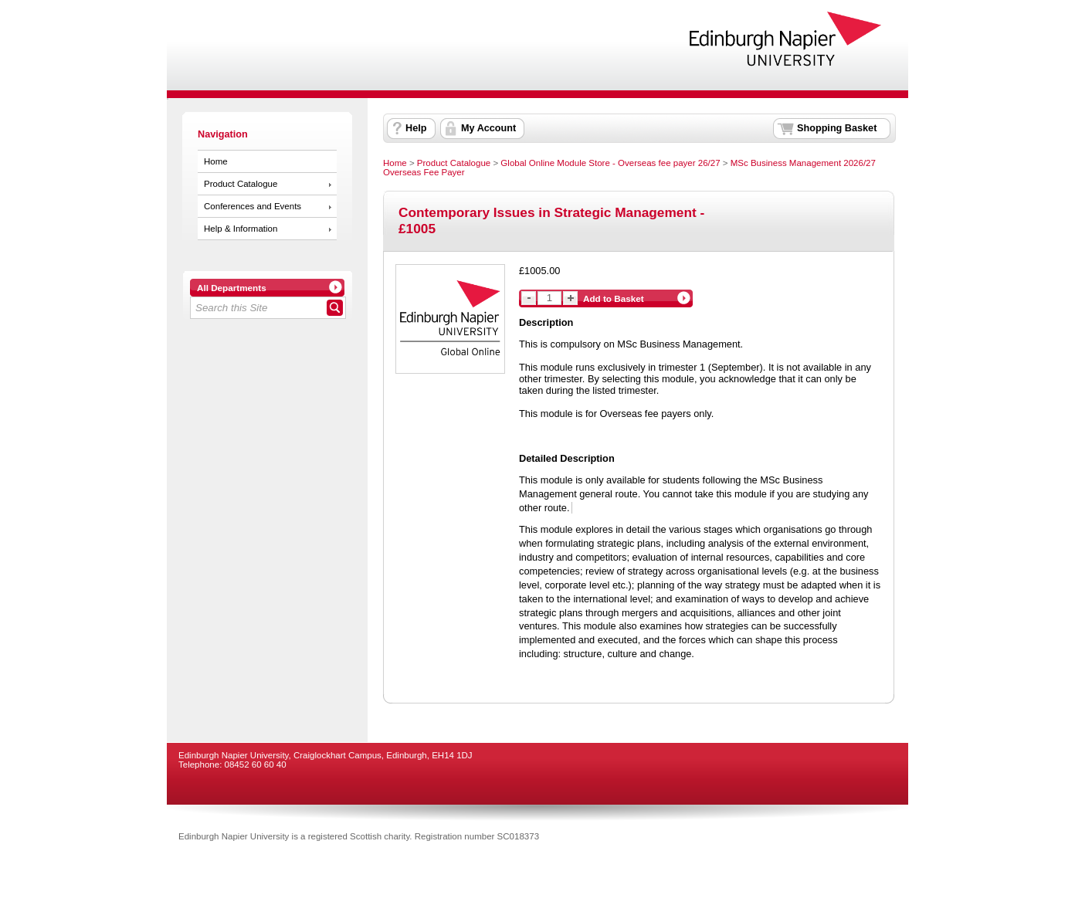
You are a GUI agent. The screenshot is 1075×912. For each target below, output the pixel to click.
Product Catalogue (240, 183)
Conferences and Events (252, 206)
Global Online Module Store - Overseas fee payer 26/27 (610, 163)
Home (216, 161)
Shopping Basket (837, 128)
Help (415, 128)
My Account (488, 128)
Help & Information (240, 228)
